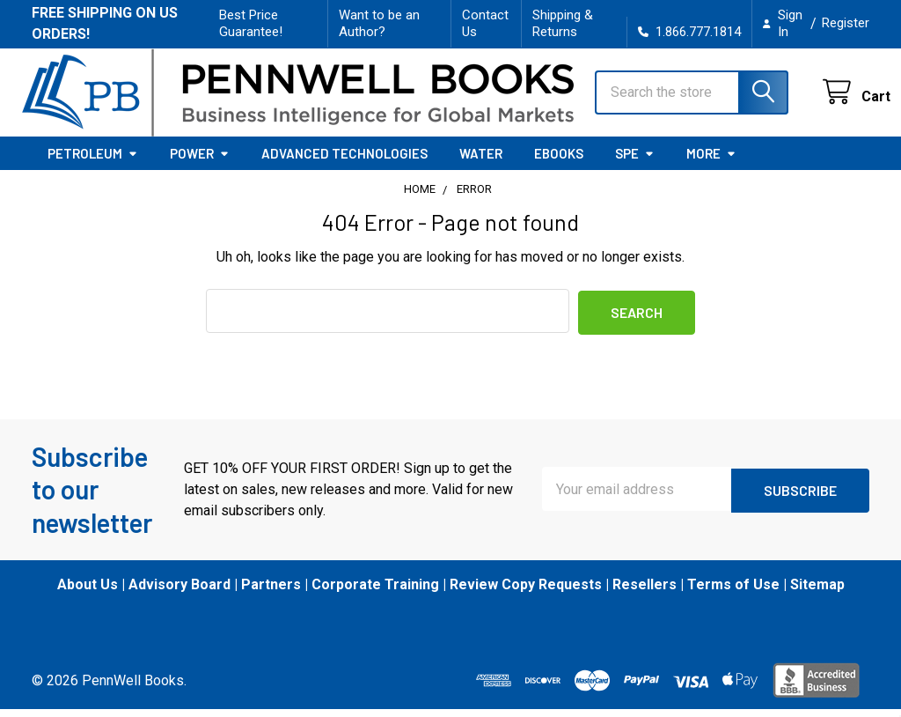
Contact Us (485, 23)
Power (200, 162)
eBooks (558, 162)
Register (845, 23)
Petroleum (93, 162)
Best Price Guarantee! (250, 23)
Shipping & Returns (562, 23)
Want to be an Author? (379, 23)
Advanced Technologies (344, 162)
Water (480, 162)
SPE (635, 162)
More (711, 162)
